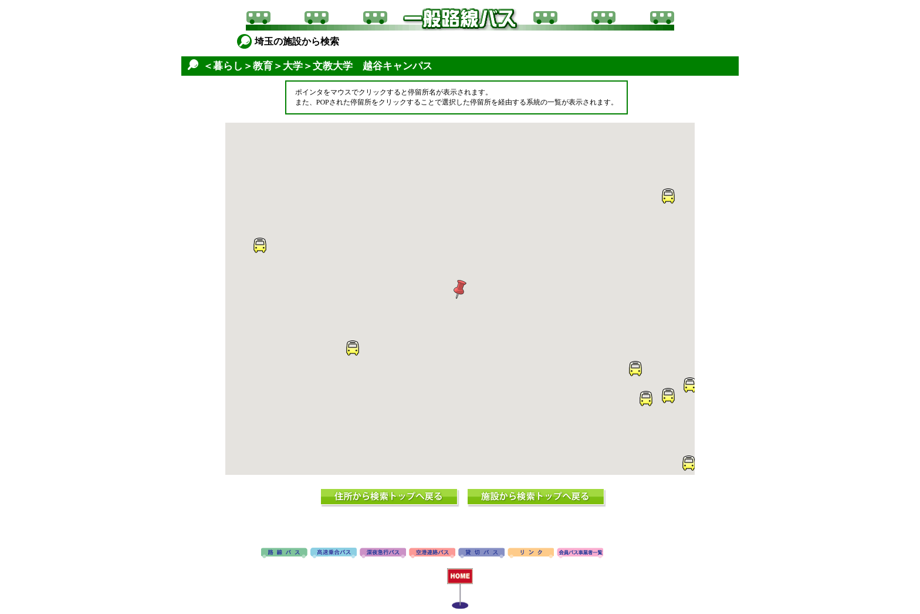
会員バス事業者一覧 (580, 553)
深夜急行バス (383, 553)
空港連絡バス (432, 553)
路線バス (284, 553)
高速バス (333, 553)
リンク (531, 553)
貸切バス (481, 553)
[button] (460, 289)
